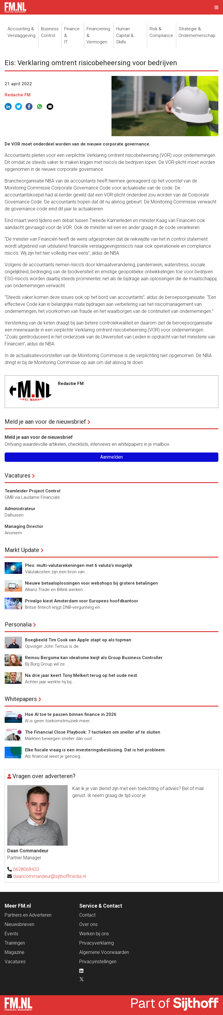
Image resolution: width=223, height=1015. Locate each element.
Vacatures (17, 475)
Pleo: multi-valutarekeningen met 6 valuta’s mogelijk (78, 565)
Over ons (88, 924)
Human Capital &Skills (125, 35)
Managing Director (24, 526)
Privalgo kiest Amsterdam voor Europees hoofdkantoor (81, 601)
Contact (87, 915)
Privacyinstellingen (97, 961)
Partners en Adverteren (28, 915)
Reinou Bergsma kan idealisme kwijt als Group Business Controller (94, 657)
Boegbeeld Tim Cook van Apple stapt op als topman (78, 640)
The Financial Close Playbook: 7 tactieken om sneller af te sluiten (92, 732)
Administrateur (20, 508)
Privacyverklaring (96, 943)
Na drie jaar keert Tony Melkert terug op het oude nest (81, 675)
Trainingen (15, 943)
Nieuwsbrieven (19, 924)
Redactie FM (17, 94)
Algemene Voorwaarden (104, 952)
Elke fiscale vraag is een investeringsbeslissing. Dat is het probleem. (95, 750)
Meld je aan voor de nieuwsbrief (45, 421)
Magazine (14, 952)
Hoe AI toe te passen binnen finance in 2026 (70, 714)
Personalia (18, 624)
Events (11, 933)
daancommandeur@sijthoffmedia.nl (49, 876)
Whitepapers (21, 698)
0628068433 (26, 869)
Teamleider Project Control (32, 491)
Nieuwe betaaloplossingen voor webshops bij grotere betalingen (91, 583)
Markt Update (22, 549)
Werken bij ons (94, 933)
